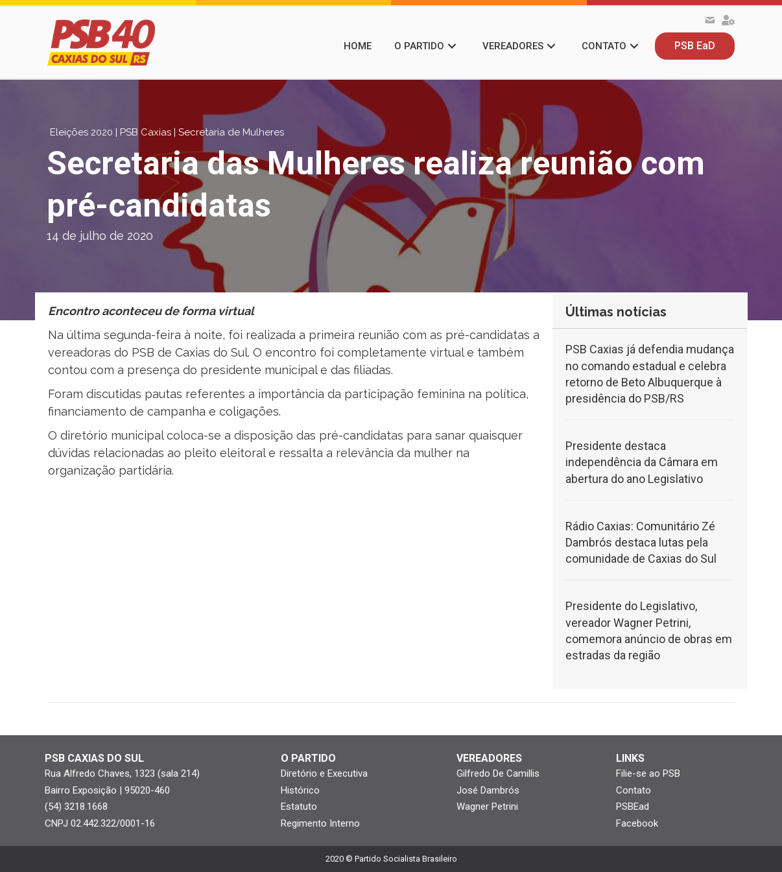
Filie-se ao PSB (648, 773)
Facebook (637, 823)
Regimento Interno (320, 823)
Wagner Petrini (487, 806)
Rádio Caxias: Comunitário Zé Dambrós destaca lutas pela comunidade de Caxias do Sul (641, 542)
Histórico (300, 790)
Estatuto (299, 806)
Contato (633, 790)
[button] (452, 46)
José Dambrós (487, 790)
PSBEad (632, 806)
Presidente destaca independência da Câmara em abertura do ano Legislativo (641, 462)
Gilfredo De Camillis (497, 773)
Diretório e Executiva (324, 773)
